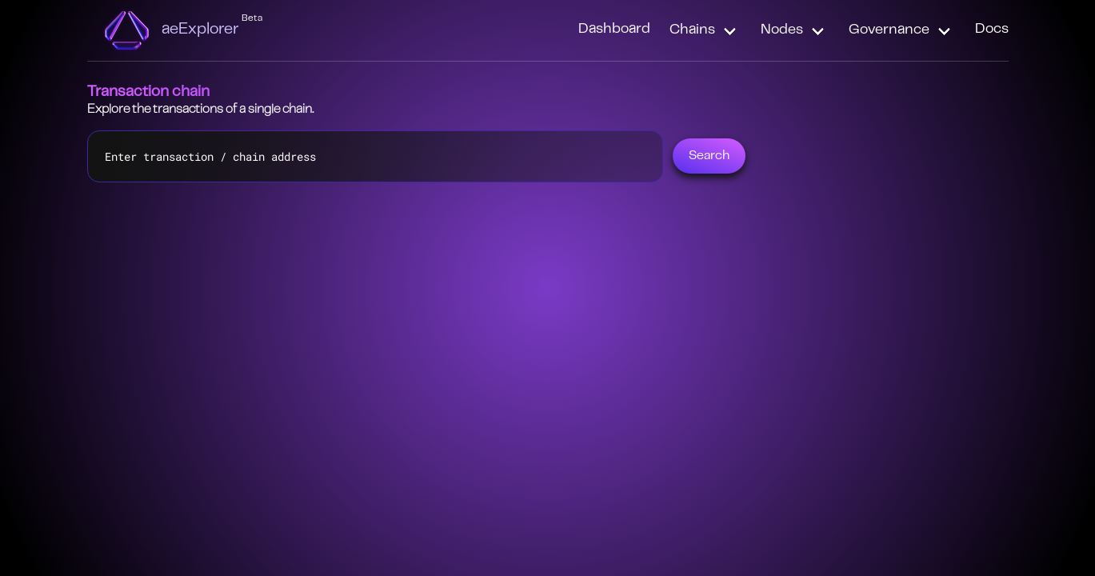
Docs (992, 29)
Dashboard (614, 29)
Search (709, 156)
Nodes (782, 30)
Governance (889, 30)
